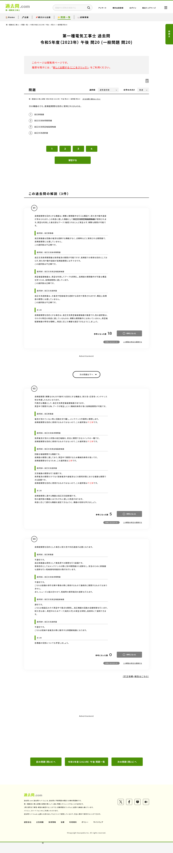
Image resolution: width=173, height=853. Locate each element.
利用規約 (73, 822)
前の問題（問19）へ (46, 761)
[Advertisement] (86, 736)
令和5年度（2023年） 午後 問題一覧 (86, 761)
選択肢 (93, 90)
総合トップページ (149, 8)
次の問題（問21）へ (127, 761)
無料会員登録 (118, 8)
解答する (73, 160)
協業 (63, 822)
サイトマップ (98, 822)
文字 (129, 90)
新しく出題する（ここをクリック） (70, 67)
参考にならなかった (111, 342)
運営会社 (27, 822)
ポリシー (85, 822)
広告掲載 (40, 822)
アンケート (102, 8)
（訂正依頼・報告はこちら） (91, 99)
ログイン (133, 8)
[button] (43, 843)
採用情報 (52, 822)
